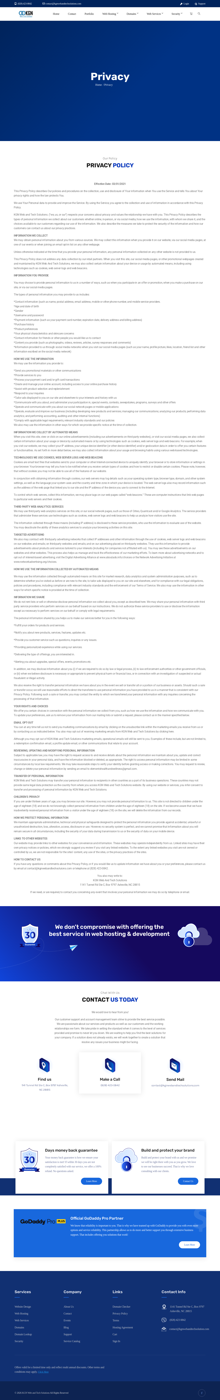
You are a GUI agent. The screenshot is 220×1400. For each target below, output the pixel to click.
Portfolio (89, 13)
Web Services (155, 13)
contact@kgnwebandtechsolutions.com (61, 3)
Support (200, 3)
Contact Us (187, 1181)
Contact (72, 13)
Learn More (91, 1181)
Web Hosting (110, 13)
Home (56, 13)
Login (184, 3)
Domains (132, 13)
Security (177, 13)
